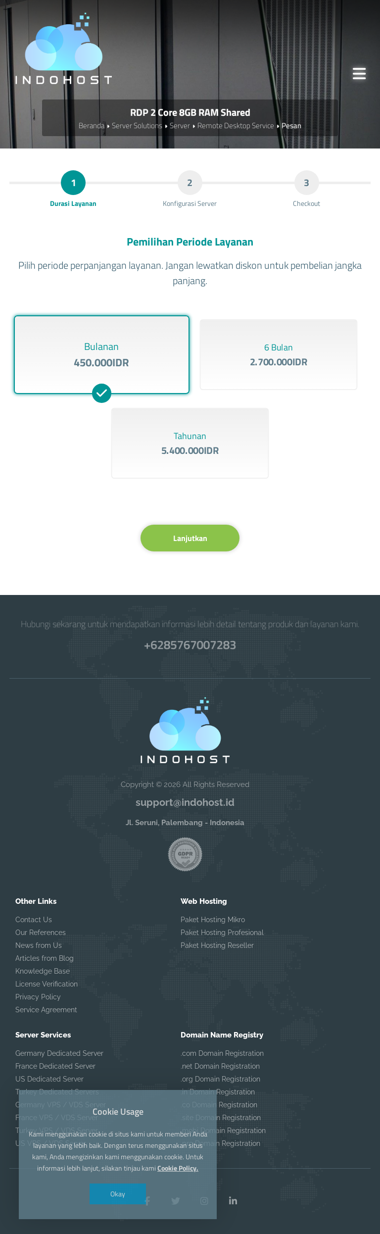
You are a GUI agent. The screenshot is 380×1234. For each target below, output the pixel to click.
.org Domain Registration (220, 1079)
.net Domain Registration (220, 1066)
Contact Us (33, 920)
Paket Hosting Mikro (213, 920)
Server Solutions (137, 125)
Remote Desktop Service (235, 125)
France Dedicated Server (55, 1066)
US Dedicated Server (49, 1079)
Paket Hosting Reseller (217, 945)
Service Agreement (46, 1010)
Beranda (91, 125)
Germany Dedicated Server (59, 1053)
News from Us (38, 945)
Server (180, 125)
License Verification (46, 984)
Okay (117, 1193)
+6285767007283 (190, 645)
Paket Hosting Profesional (222, 933)
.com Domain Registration (222, 1053)
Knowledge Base (42, 971)
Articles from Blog (44, 958)
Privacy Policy (38, 997)
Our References (40, 933)
